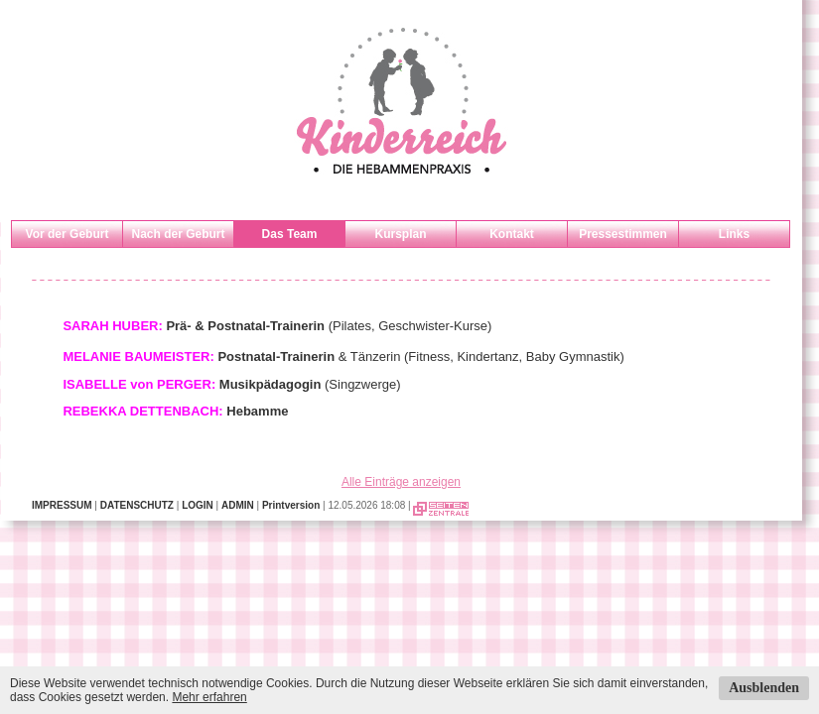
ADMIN (237, 505)
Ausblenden (764, 687)
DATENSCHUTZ (137, 505)
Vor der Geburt (67, 234)
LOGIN (197, 505)
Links (734, 234)
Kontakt (511, 234)
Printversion (291, 505)
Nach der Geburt (177, 234)
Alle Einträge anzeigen (401, 482)
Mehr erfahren (209, 697)
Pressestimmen (623, 234)
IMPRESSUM (62, 505)
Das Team (290, 234)
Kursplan (400, 234)
